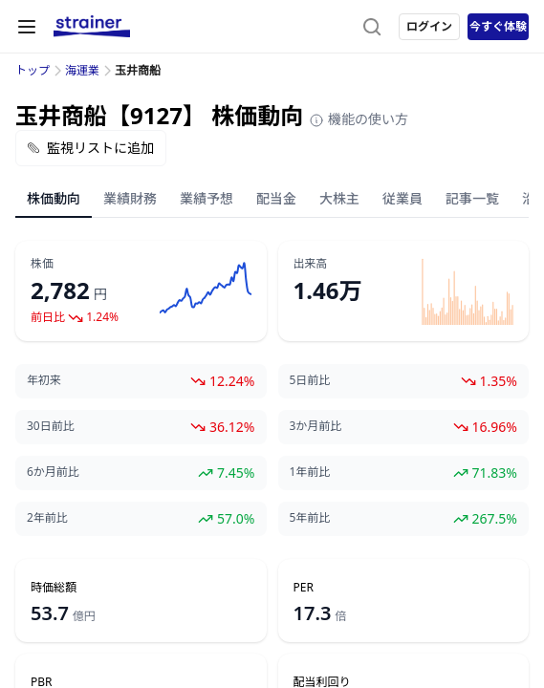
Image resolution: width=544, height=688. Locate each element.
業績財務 (130, 198)
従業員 (402, 198)
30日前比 (51, 426)
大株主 (339, 198)
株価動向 (53, 198)
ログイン (429, 26)
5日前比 (310, 380)
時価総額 (53, 587)
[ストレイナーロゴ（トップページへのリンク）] (92, 27)
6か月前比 (53, 472)
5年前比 (310, 518)
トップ (32, 70)
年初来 (44, 380)
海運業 (82, 70)
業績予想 (206, 198)
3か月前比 (316, 426)
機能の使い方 (358, 119)
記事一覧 (472, 198)
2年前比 (47, 518)
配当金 (276, 198)
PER (304, 587)
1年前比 (310, 472)
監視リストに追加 (91, 148)
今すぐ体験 (498, 26)
